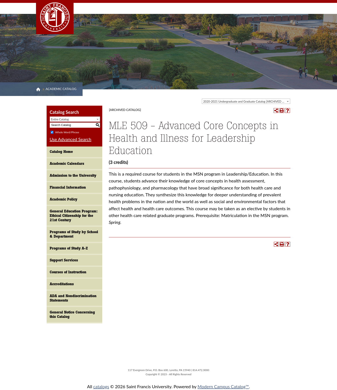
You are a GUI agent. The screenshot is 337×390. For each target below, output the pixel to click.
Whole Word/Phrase (67, 132)
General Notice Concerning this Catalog (72, 314)
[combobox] (246, 101)
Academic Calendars (67, 163)
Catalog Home (61, 152)
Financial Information (68, 187)
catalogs (101, 386)
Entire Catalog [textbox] (60, 119)
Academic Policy (63, 199)
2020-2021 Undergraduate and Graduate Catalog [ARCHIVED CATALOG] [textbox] (246, 101)
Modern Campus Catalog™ (223, 386)
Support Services (64, 260)
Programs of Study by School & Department (74, 234)
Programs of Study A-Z (69, 248)
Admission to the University (73, 175)
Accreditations (62, 284)
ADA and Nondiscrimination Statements (73, 298)
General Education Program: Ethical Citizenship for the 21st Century (74, 215)
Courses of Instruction (68, 272)
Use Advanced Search (70, 139)
